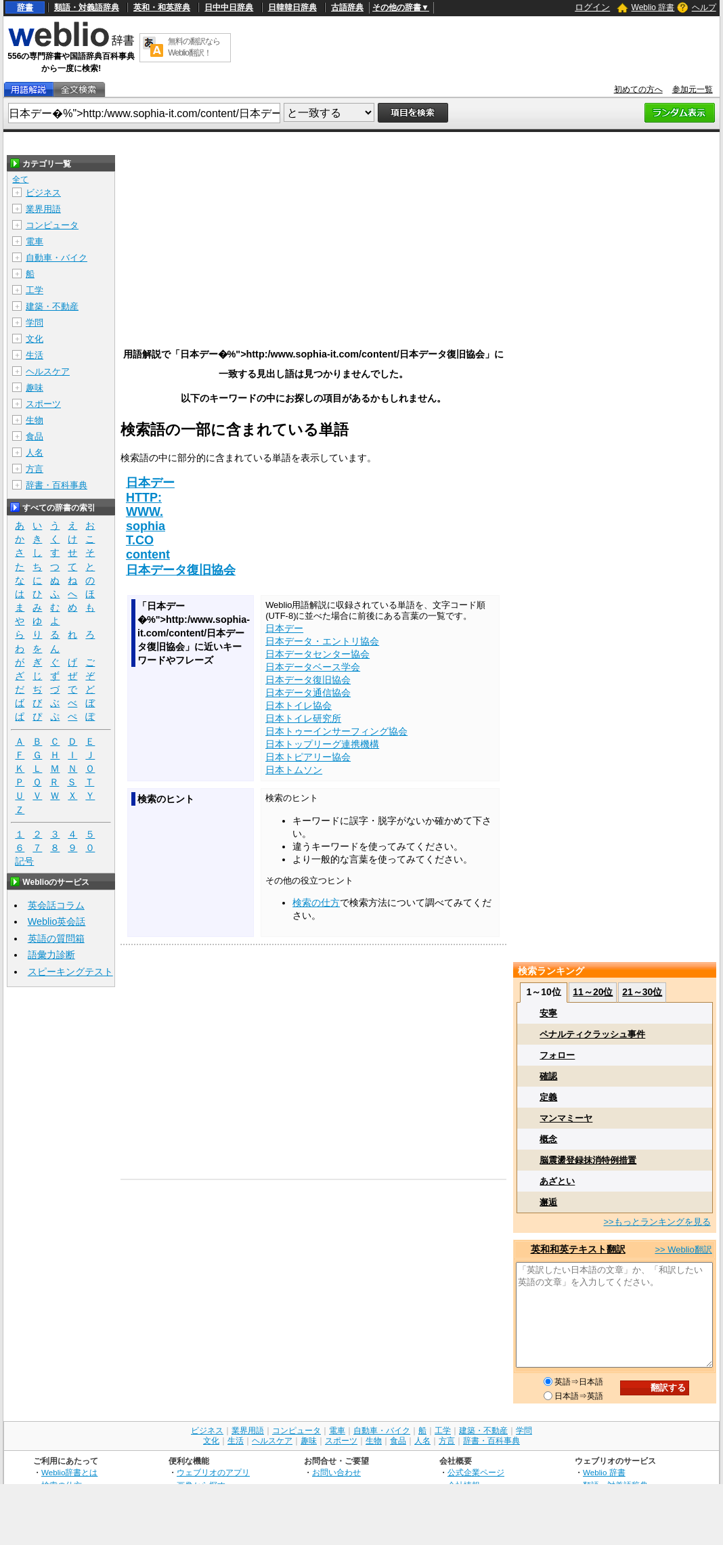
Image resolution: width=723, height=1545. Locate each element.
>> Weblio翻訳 (683, 1249)
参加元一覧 (692, 89)
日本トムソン (293, 769)
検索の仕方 (316, 902)
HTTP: (144, 497)
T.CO (140, 540)
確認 (548, 1076)
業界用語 (43, 209)
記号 (24, 861)
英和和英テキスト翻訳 (578, 1249)
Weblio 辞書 (653, 7)
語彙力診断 (51, 954)
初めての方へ (638, 89)
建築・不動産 (52, 306)
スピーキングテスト (70, 971)
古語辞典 (347, 7)
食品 (34, 436)
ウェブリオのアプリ (213, 1472)
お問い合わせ (336, 1472)
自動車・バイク (56, 258)
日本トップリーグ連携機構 (322, 744)
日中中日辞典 (228, 7)
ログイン (592, 7)
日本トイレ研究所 (303, 718)
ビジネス (43, 193)
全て (20, 179)
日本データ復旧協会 (181, 570)
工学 (34, 290)
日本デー (150, 482)
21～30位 (642, 991)
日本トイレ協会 (298, 705)
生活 (34, 355)
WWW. (144, 512)
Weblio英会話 (57, 921)
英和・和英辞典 (161, 7)
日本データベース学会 (312, 666)
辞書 (25, 7)
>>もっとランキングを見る (656, 1222)
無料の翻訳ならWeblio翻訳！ (194, 47)
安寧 (548, 1013)
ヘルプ (704, 7)
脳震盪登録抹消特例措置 (588, 1160)
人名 (34, 453)
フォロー (557, 1055)
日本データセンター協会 (317, 654)
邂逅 (548, 1202)
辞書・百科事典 (56, 485)
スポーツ (43, 404)
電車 (34, 241)
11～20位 (593, 991)
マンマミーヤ (566, 1118)
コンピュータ (52, 225)
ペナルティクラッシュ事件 (592, 1034)
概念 (548, 1139)
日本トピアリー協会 (308, 757)
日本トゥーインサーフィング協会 (336, 731)
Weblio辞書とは (69, 1472)
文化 (34, 339)
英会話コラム (56, 905)
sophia (145, 526)
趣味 (34, 388)
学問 (34, 323)
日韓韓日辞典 (292, 7)
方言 (34, 469)
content (148, 554)
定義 (548, 1097)
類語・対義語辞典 (86, 7)
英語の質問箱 (56, 938)
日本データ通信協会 (308, 692)
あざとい (557, 1181)
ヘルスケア (48, 371)
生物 (34, 420)
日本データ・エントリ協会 (322, 641)
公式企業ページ (475, 1472)
